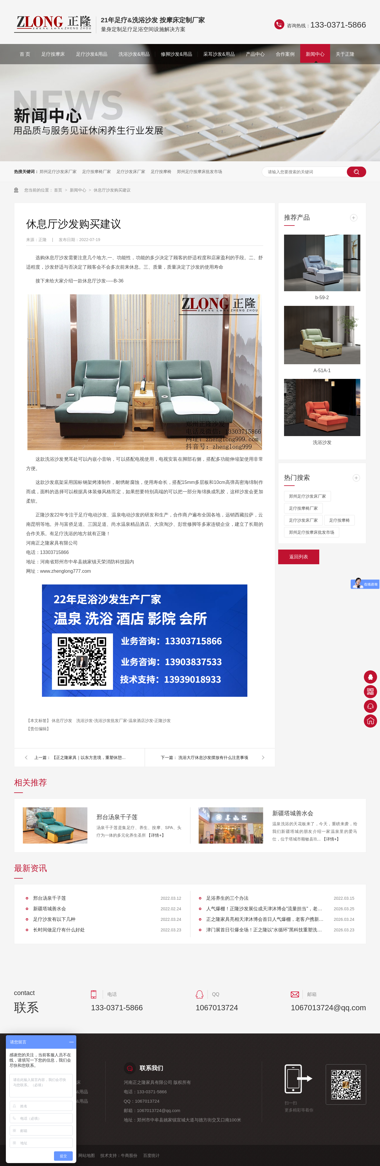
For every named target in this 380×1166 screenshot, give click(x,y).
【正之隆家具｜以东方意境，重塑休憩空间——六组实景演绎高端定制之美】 (90, 757)
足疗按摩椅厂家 (96, 171)
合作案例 (285, 54)
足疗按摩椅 (161, 171)
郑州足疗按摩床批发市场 (199, 171)
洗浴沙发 (322, 442)
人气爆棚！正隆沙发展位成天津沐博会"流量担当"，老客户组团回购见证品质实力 (265, 908)
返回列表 (298, 556)
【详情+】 (156, 835)
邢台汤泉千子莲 (117, 817)
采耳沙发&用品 (219, 54)
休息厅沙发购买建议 (112, 190)
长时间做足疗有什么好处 (59, 929)
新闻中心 (315, 54)
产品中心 (255, 54)
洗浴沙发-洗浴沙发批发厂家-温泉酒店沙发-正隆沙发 (123, 720)
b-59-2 (322, 297)
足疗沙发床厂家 (130, 171)
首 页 (25, 54)
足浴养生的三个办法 (227, 898)
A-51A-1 (322, 370)
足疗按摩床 (53, 54)
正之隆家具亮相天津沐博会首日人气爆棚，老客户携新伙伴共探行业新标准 (265, 919)
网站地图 (86, 1155)
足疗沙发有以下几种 (54, 919)
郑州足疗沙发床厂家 (58, 171)
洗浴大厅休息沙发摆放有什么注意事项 (213, 757)
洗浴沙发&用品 (134, 54)
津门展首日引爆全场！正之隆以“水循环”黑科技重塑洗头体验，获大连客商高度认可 (265, 929)
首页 (58, 190)
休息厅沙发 (62, 720)
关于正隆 (345, 54)
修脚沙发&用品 (176, 54)
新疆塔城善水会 (292, 813)
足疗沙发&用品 (91, 54)
